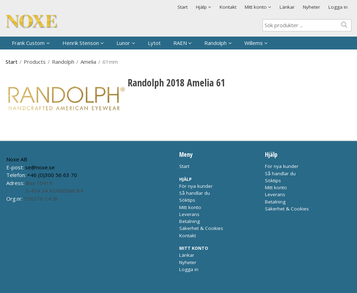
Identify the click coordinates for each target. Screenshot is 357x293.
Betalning (189, 221)
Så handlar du (194, 193)
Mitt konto (190, 207)
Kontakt (228, 7)
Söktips (187, 200)
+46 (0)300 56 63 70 (52, 174)
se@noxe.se (40, 167)
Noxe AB (16, 159)
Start (182, 7)
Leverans (189, 214)
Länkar (287, 7)
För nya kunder (196, 186)
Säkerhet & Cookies (201, 228)
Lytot (154, 42)
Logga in (338, 7)
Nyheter (311, 7)
